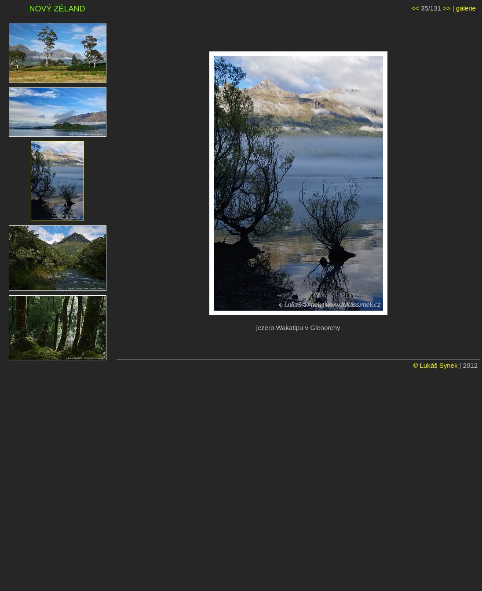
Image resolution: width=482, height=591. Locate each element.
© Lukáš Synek (435, 365)
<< (415, 8)
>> (447, 8)
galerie (466, 8)
